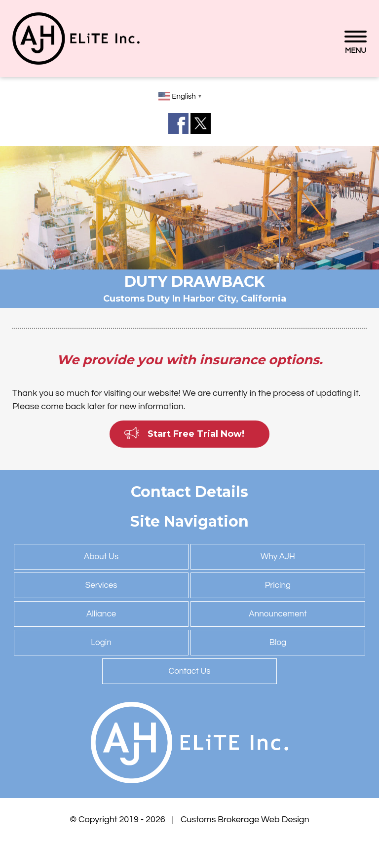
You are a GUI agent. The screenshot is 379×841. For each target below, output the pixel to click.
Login (101, 642)
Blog (277, 642)
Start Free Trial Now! (196, 433)
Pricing (278, 585)
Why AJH (278, 556)
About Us (101, 556)
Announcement (277, 614)
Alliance (101, 614)
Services (101, 585)
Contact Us (190, 671)
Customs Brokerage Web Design (245, 819)
